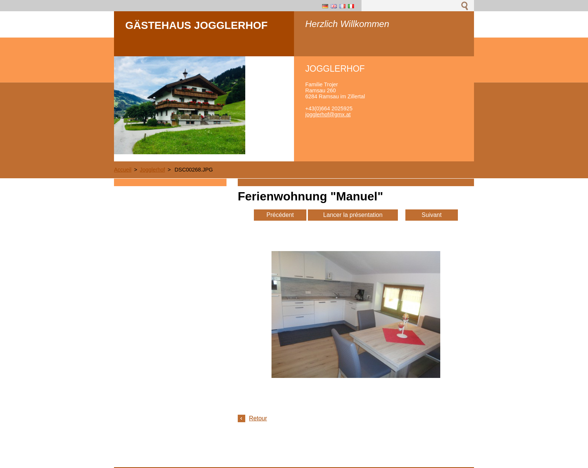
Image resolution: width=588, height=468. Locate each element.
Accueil (122, 170)
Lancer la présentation (352, 215)
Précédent (280, 215)
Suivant (431, 215)
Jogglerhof (152, 170)
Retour (258, 418)
